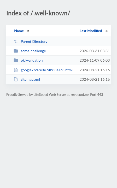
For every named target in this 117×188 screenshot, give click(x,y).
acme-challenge (30, 51)
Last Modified (91, 30)
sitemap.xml (27, 79)
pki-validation (28, 60)
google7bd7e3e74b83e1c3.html (43, 70)
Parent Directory (31, 41)
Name (19, 30)
